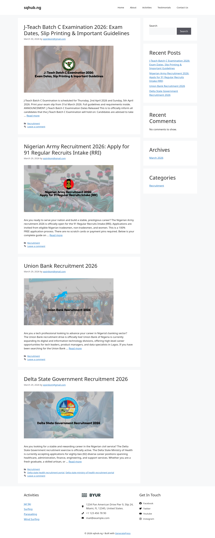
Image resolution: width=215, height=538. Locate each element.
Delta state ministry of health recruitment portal (90, 472)
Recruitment (33, 123)
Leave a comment (36, 126)
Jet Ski (27, 504)
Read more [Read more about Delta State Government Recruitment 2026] (75, 461)
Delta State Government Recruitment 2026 (76, 378)
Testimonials (164, 7)
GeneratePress (122, 533)
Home (121, 7)
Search (153, 25)
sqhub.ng (32, 7)
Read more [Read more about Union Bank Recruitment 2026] (75, 348)
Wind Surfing (31, 519)
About (133, 7)
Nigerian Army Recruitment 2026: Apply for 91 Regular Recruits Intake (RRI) (76, 149)
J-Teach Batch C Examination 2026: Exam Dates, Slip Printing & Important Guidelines (76, 30)
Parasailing (30, 514)
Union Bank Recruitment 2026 (60, 265)
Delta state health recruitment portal (45, 472)
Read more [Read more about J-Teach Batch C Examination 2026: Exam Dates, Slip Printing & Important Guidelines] (33, 115)
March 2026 (156, 157)
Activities (147, 7)
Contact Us (182, 7)
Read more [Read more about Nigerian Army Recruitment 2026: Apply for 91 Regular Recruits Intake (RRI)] (56, 235)
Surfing (28, 509)
